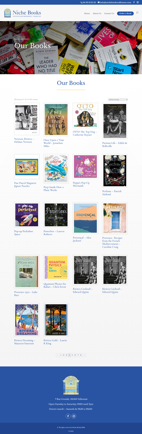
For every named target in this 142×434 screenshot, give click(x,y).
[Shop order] (118, 99)
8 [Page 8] (80, 355)
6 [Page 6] (75, 355)
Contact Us (109, 14)
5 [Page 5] (72, 355)
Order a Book (125, 13)
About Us (97, 14)
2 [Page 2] (63, 355)
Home (87, 14)
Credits (71, 431)
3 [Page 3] (66, 355)
